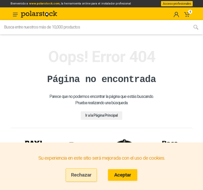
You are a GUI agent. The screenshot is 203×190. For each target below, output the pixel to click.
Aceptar (122, 175)
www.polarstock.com (51, 5)
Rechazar (81, 175)
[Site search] (94, 33)
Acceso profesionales (174, 7)
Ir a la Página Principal (101, 121)
